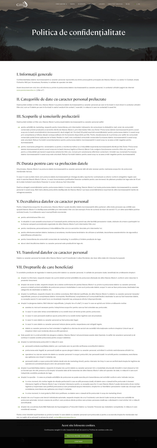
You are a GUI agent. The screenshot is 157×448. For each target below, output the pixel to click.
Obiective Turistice (115, 4)
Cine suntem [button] (61, 4)
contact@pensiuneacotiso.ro (65, 417)
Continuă (79, 441)
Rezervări (81, 4)
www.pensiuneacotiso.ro (26, 90)
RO (135, 4)
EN (139, 4)
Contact (92, 4)
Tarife (72, 4)
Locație (102, 4)
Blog (128, 4)
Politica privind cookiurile (78, 436)
